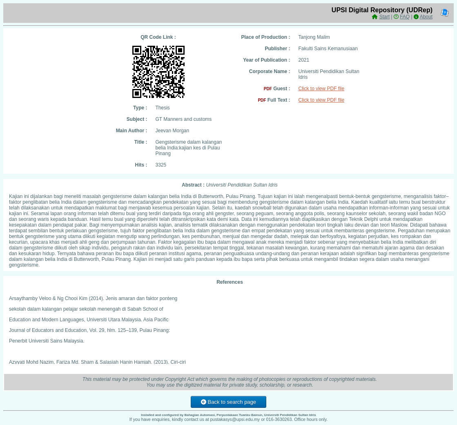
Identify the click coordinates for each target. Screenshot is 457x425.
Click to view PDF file (322, 88)
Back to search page (228, 402)
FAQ (405, 17)
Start (384, 17)
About (426, 17)
